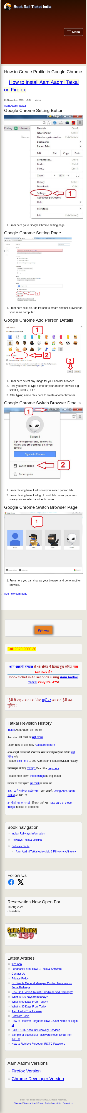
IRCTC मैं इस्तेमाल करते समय (22, 791)
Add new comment (15, 593)
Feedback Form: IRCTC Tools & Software (37, 969)
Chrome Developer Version (38, 1078)
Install (11, 729)
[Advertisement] (33, 36)
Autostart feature (45, 744)
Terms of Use (29, 1103)
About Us (56, 1103)
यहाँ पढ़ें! (31, 768)
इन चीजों (35, 783)
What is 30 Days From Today (29, 1006)
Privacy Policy (20, 978)
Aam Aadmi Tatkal (15, 105)
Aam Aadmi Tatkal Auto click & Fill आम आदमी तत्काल (46, 851)
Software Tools (21, 846)
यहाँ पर (46, 700)
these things (37, 775)
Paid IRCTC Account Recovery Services (36, 1030)
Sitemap (18, 1103)
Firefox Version (26, 1071)
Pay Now (43, 630)
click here (22, 760)
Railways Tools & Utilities (27, 840)
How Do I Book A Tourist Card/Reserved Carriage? (42, 992)
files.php (17, 964)
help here (53, 768)
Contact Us (18, 973)
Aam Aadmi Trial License (27, 1011)
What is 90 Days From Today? (30, 1001)
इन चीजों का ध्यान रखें (18, 802)
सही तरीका (37, 737)
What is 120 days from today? (30, 997)
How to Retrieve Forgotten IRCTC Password (38, 1043)
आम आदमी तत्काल (21, 667)
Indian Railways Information (28, 833)
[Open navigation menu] (73, 32)
